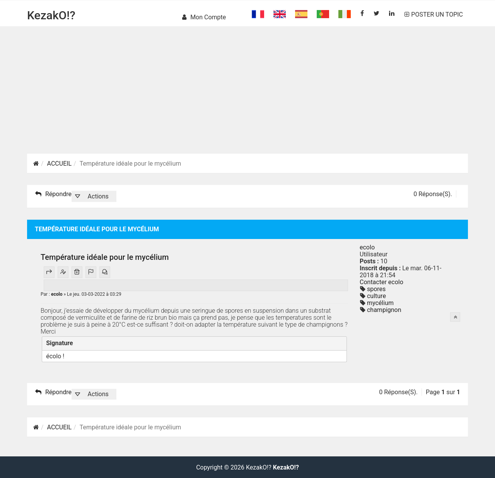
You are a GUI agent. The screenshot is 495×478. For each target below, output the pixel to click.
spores (375, 289)
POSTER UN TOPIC (434, 14)
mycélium (379, 303)
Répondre (53, 194)
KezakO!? (51, 15)
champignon (383, 310)
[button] (94, 196)
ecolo (57, 294)
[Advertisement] (247, 100)
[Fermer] (339, 343)
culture (375, 296)
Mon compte (204, 17)
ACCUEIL (59, 163)
